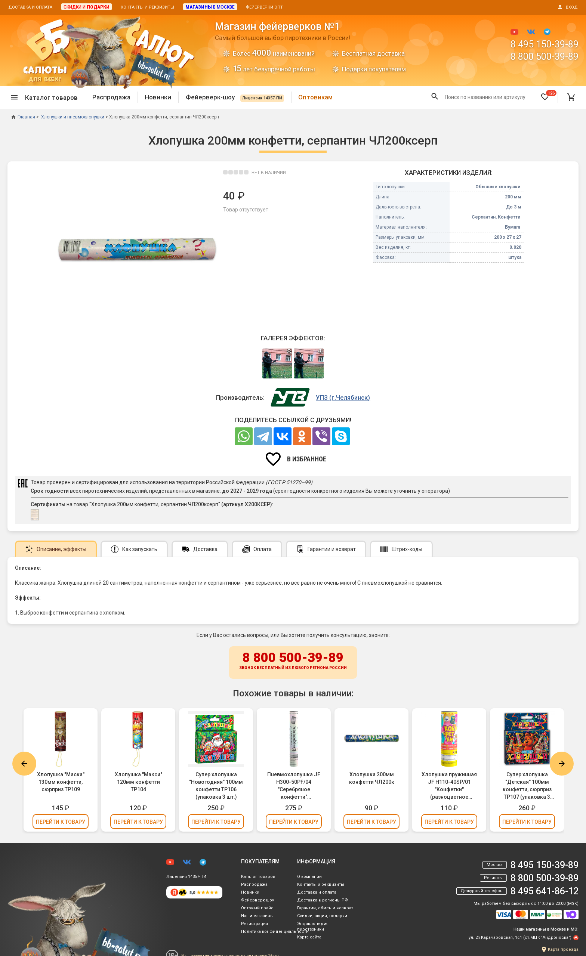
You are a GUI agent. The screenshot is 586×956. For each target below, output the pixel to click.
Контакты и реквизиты (147, 7)
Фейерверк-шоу (235, 97)
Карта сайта (309, 937)
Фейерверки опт (264, 7)
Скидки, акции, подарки (322, 915)
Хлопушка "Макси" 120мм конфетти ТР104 (138, 781)
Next (562, 764)
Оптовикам (315, 97)
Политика (275, 931)
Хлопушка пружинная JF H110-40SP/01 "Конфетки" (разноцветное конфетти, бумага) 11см (449, 786)
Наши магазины (257, 915)
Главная (23, 117)
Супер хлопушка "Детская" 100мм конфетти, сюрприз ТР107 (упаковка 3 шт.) (527, 786)
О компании (309, 876)
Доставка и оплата (30, 7)
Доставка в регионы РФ (322, 900)
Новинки (158, 97)
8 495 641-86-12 (545, 891)
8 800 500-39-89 (545, 56)
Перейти (60, 822)
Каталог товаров (258, 876)
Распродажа (111, 97)
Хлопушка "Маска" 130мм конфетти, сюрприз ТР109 (60, 781)
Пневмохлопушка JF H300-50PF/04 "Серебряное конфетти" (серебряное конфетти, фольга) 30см (293, 786)
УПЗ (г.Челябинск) (343, 397)
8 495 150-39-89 (545, 44)
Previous (24, 764)
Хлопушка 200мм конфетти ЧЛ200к (371, 778)
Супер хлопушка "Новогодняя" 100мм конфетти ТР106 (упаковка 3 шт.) (216, 785)
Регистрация (254, 923)
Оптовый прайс (257, 908)
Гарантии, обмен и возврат (325, 908)
